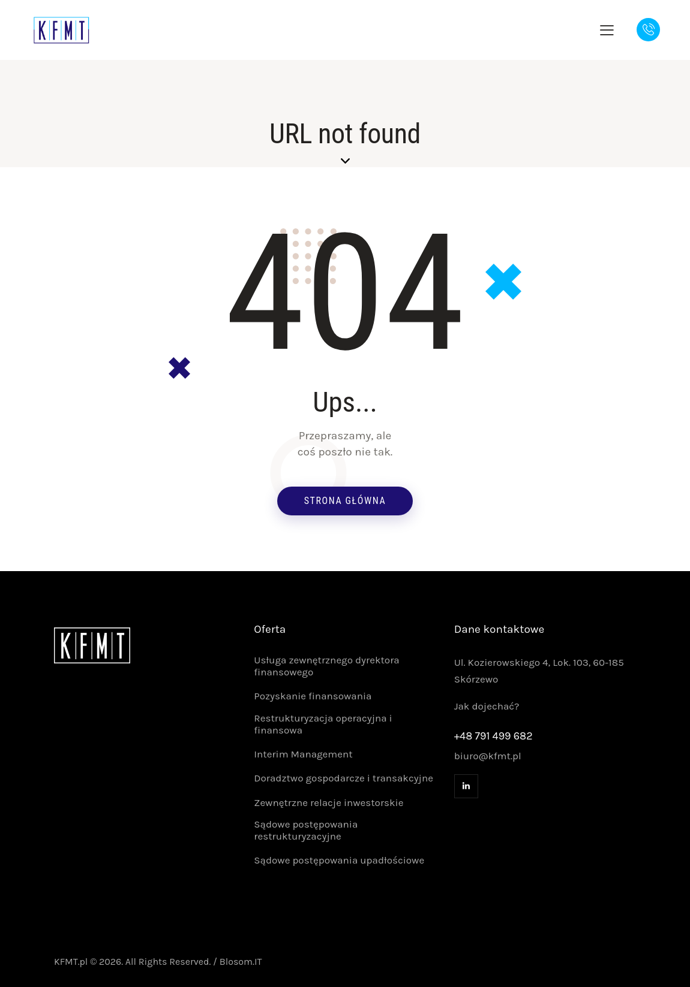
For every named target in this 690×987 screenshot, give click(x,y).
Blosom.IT (241, 961)
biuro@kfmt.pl (487, 756)
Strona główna (345, 500)
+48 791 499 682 (493, 735)
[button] (607, 30)
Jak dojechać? (487, 706)
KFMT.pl (71, 961)
